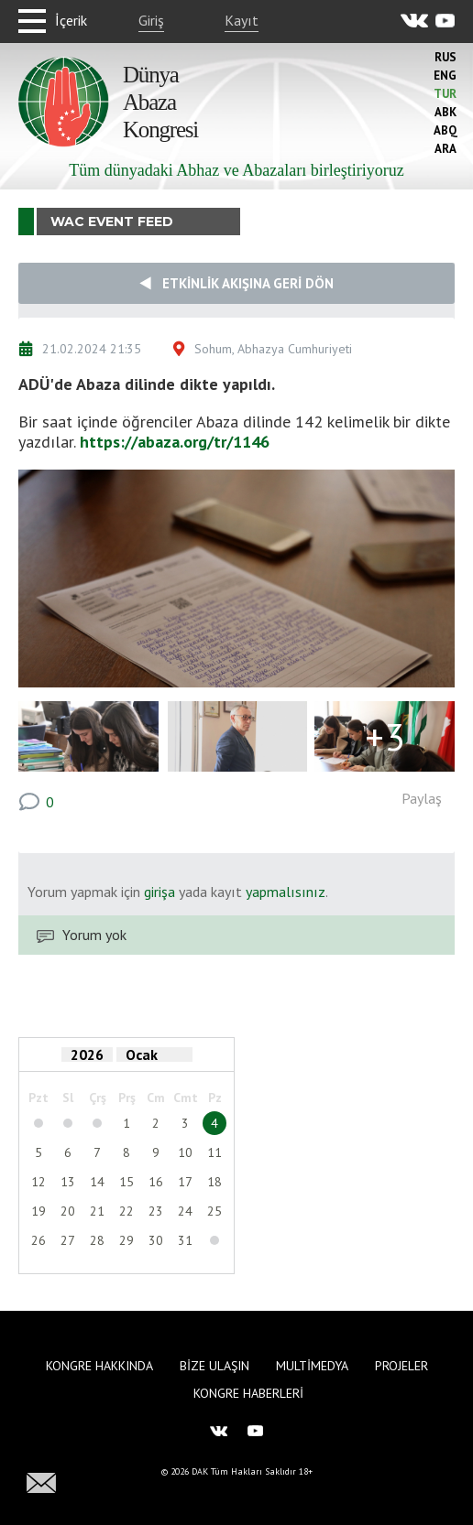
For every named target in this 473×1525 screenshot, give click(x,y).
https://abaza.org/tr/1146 (175, 441)
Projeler (401, 1365)
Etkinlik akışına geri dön (236, 283)
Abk (445, 112)
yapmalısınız (283, 891)
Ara (445, 149)
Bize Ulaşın (214, 1365)
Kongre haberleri (248, 1393)
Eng (445, 75)
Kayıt (241, 20)
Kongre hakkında (99, 1365)
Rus (445, 57)
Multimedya (312, 1365)
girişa (159, 891)
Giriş (151, 20)
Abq (445, 130)
